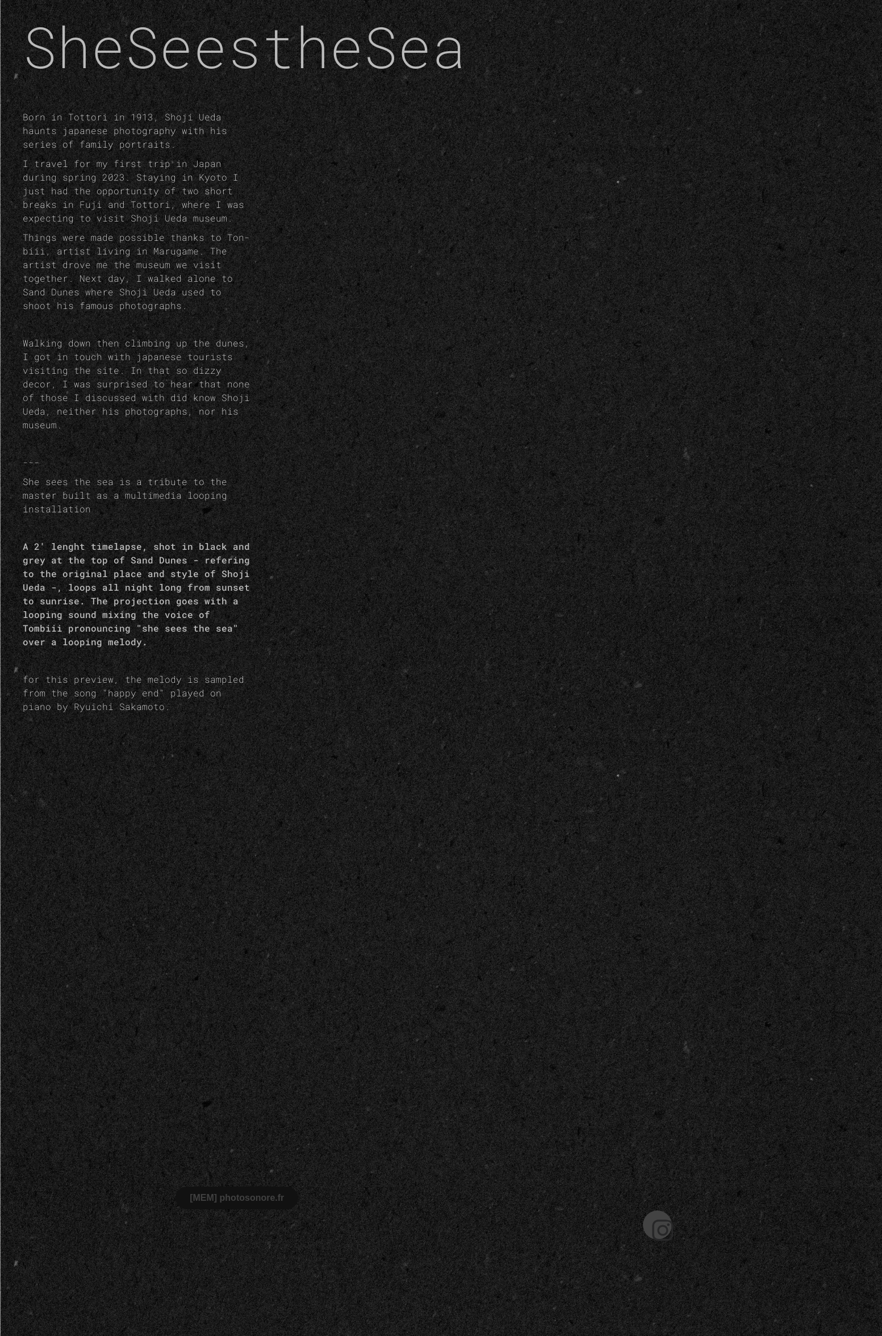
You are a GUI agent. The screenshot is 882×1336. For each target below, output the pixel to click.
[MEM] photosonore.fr (237, 1198)
